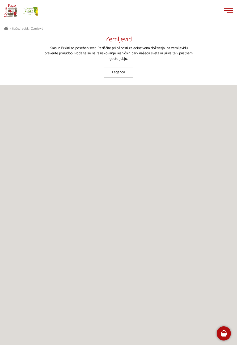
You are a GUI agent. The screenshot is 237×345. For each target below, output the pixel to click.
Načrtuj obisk (20, 29)
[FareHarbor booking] (223, 333)
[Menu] (228, 10)
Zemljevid (37, 29)
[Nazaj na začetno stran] (10, 10)
